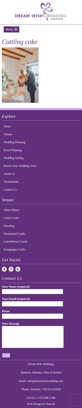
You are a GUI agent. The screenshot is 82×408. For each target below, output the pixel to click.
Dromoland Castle (14, 233)
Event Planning (13, 150)
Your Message (33, 335)
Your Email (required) (32, 301)
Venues (8, 134)
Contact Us (10, 189)
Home (7, 126)
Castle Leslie (11, 217)
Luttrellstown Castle (16, 241)
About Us (9, 173)
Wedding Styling (13, 157)
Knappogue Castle (14, 249)
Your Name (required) (32, 289)
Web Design (34, 403)
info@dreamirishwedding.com (45, 381)
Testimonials (11, 181)
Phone (32, 314)
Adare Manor (11, 209)
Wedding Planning (14, 142)
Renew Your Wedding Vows (20, 165)
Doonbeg (9, 225)
